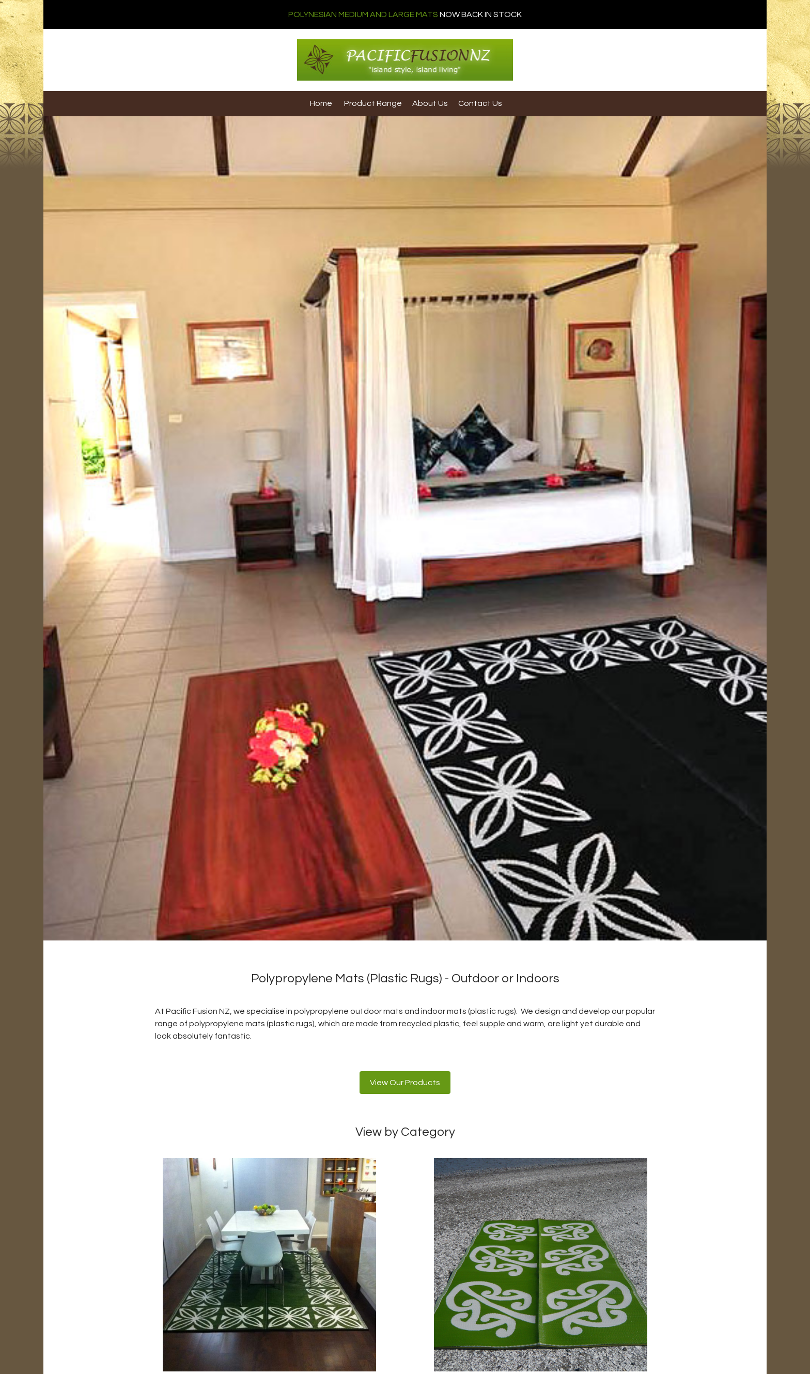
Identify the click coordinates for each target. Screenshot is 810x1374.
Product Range (373, 103)
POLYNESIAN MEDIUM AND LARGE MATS (363, 14)
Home (321, 103)
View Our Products (405, 1082)
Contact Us (480, 103)
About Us (430, 103)
